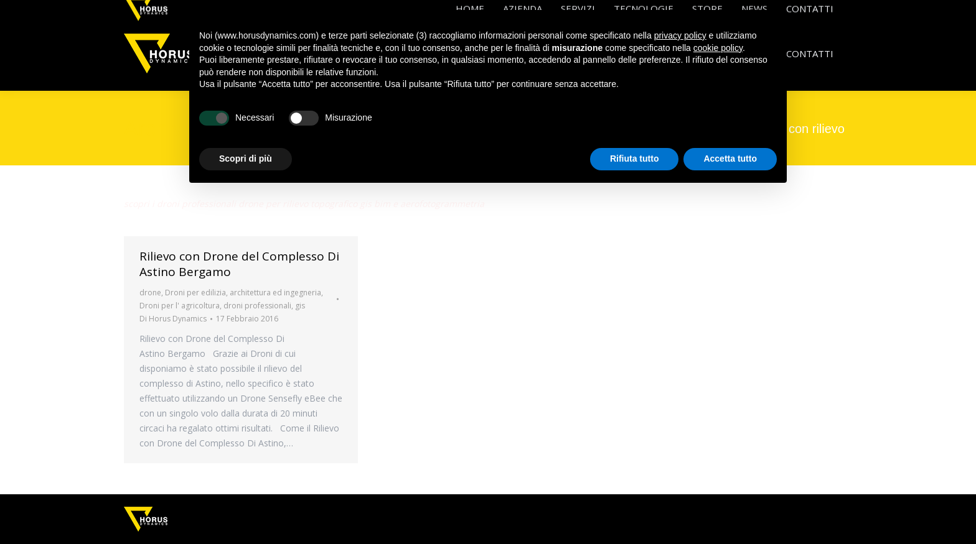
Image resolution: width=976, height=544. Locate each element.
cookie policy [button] (718, 48)
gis (300, 305)
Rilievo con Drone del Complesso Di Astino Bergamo (239, 264)
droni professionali (257, 305)
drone (150, 292)
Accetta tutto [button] (730, 159)
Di (173, 318)
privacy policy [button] (680, 35)
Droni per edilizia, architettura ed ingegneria (243, 292)
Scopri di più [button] (245, 159)
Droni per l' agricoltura (179, 305)
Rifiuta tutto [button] (634, 159)
